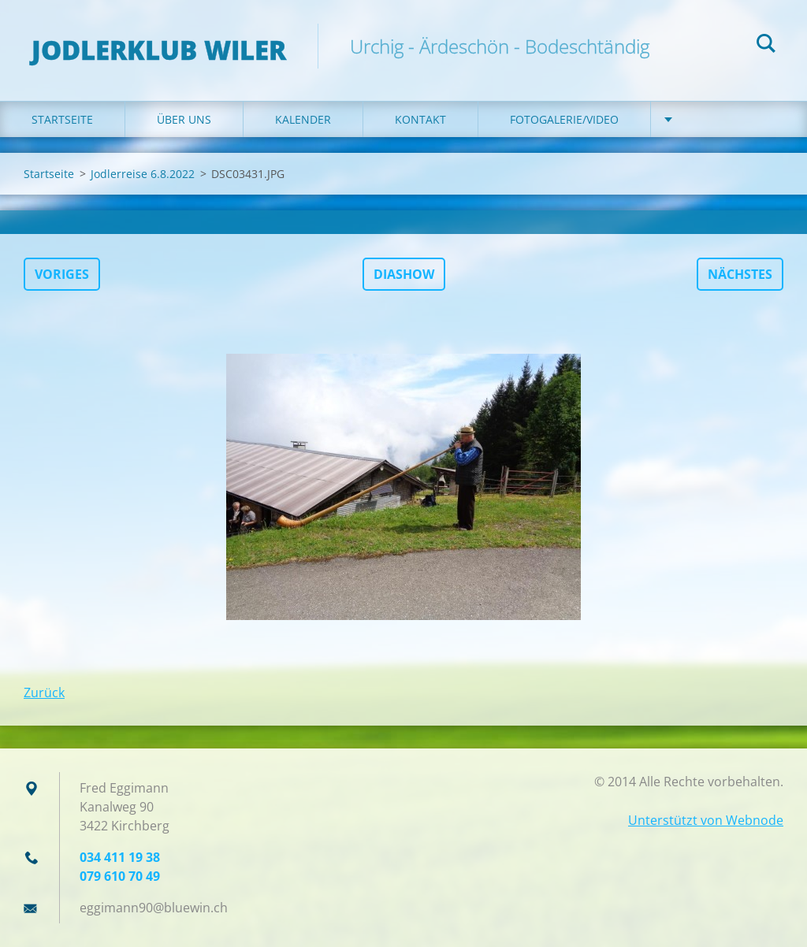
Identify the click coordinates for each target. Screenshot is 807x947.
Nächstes (740, 274)
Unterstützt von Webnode (705, 820)
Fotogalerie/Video (564, 119)
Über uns (184, 119)
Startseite (62, 119)
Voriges (62, 274)
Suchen (766, 46)
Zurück (44, 692)
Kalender (303, 119)
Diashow (404, 274)
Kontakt (420, 119)
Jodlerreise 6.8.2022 (143, 173)
